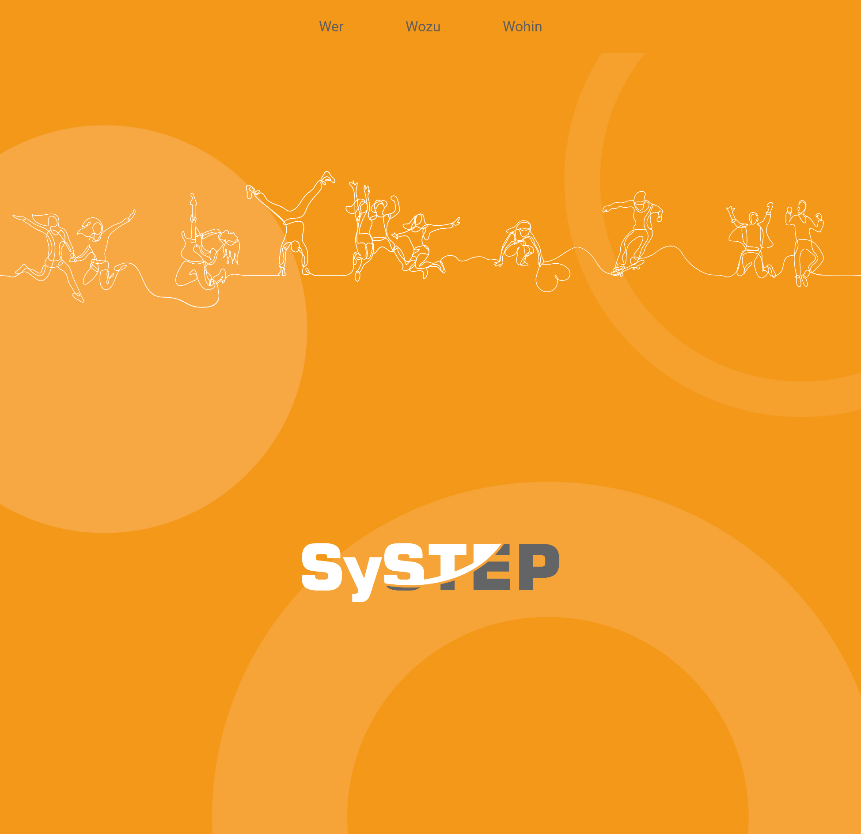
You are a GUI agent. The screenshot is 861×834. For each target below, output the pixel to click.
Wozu (423, 29)
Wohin (522, 29)
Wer (331, 29)
